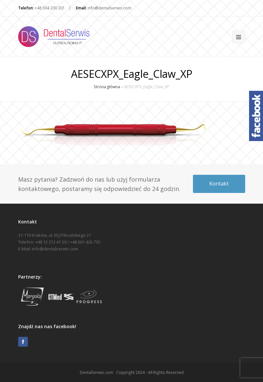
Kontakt (219, 183)
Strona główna (107, 86)
